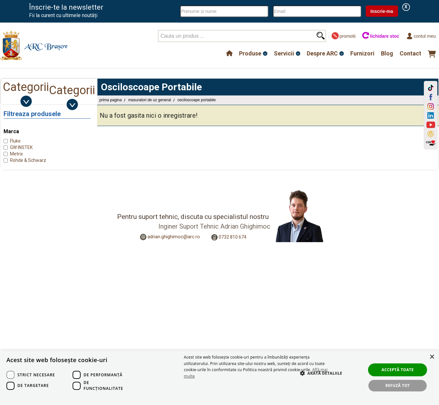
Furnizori (362, 53)
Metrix (16, 153)
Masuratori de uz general (149, 100)
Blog (387, 53)
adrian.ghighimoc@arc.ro (173, 237)
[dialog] (219, 377)
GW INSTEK (21, 147)
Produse (250, 53)
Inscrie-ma (382, 11)
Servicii (284, 53)
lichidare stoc (380, 36)
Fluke (15, 140)
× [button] (431, 357)
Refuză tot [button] (397, 385)
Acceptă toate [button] (398, 369)
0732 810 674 (232, 236)
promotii (343, 36)
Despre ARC (322, 53)
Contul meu (421, 36)
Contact (410, 53)
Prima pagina (110, 100)
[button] (318, 380)
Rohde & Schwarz (28, 160)
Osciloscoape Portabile (196, 100)
